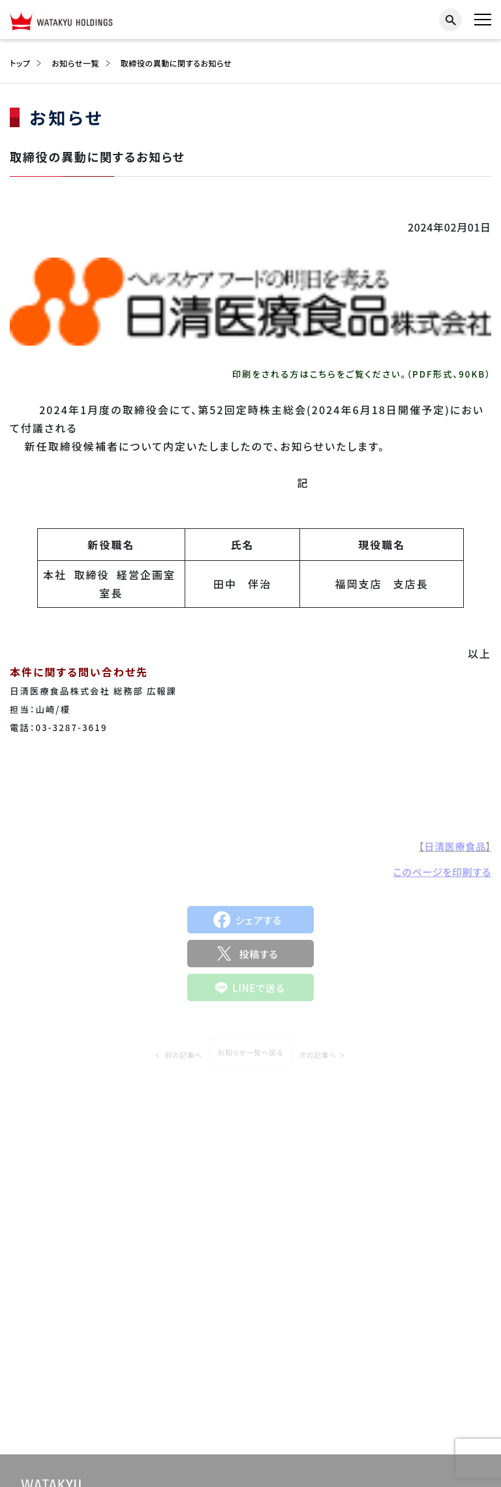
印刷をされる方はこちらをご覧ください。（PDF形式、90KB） (361, 374)
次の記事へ (318, 1060)
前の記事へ (183, 1060)
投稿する (258, 957)
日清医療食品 (455, 849)
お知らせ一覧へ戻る (250, 1058)
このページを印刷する (442, 874)
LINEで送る (258, 991)
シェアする (258, 923)
